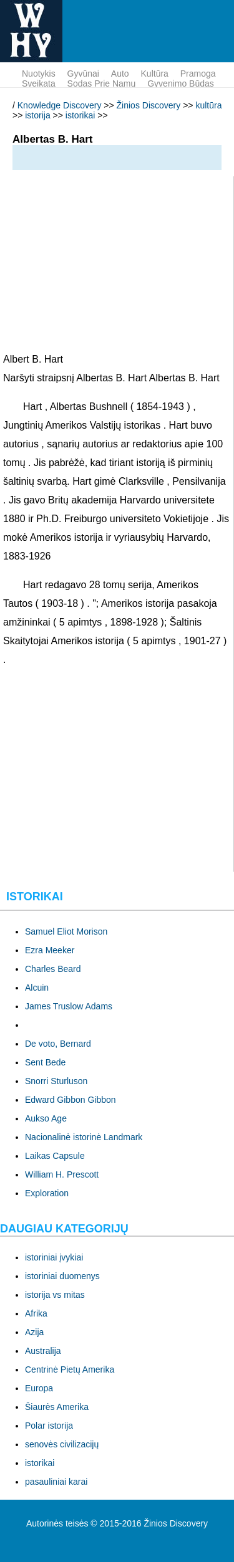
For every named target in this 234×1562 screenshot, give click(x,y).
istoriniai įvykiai (54, 1257)
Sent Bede (45, 1062)
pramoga (198, 74)
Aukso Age (46, 1118)
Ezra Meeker (49, 950)
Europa (39, 1388)
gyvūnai (83, 74)
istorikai (80, 115)
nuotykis (39, 74)
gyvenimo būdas (180, 83)
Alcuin (37, 988)
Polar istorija (49, 1426)
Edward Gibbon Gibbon (70, 1100)
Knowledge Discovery (59, 105)
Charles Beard (53, 969)
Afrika (36, 1313)
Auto (120, 74)
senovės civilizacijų (62, 1444)
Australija (43, 1351)
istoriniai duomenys (62, 1276)
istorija (37, 115)
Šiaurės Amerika (57, 1407)
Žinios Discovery (149, 105)
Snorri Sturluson (56, 1081)
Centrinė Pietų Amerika (69, 1369)
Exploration (47, 1193)
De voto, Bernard (58, 1044)
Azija (34, 1332)
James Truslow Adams (68, 1006)
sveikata (39, 83)
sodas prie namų (101, 83)
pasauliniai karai (56, 1482)
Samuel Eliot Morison (66, 931)
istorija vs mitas (55, 1295)
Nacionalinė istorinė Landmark (83, 1137)
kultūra (154, 74)
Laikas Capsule (55, 1156)
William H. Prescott (62, 1174)
